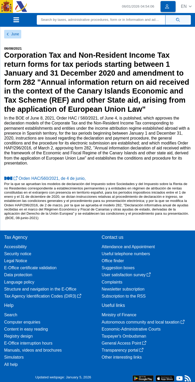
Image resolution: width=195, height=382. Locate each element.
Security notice (17, 254)
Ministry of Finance (119, 315)
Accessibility (15, 247)
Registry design (18, 336)
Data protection (18, 275)
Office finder (113, 261)
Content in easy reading (26, 329)
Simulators (14, 357)
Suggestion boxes (118, 268)
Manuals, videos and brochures (33, 350)
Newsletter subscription (123, 289)
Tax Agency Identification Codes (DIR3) (42, 296)
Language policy (19, 282)
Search (10, 315)
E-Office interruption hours (28, 343)
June (12, 34)
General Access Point (124, 343)
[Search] (101, 20)
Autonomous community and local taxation (143, 322)
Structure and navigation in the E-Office (40, 289)
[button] (186, 6)
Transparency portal (123, 350)
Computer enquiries (22, 322)
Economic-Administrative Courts (131, 329)
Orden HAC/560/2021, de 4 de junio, (45, 178)
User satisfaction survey (126, 275)
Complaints (112, 282)
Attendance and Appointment (128, 247)
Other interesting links (122, 357)
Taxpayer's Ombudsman (124, 336)
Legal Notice (15, 261)
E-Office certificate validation (30, 268)
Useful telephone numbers (126, 254)
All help (11, 364)
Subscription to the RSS (124, 296)
